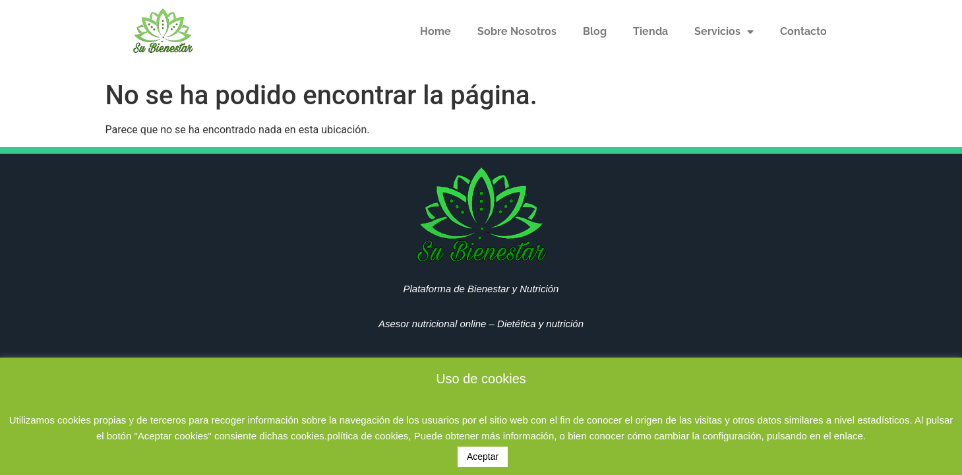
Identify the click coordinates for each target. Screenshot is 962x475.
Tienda (650, 31)
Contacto (803, 31)
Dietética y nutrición (540, 323)
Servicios (724, 32)
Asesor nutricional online (432, 323)
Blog (595, 31)
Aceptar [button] (482, 456)
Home (435, 31)
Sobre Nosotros (516, 31)
